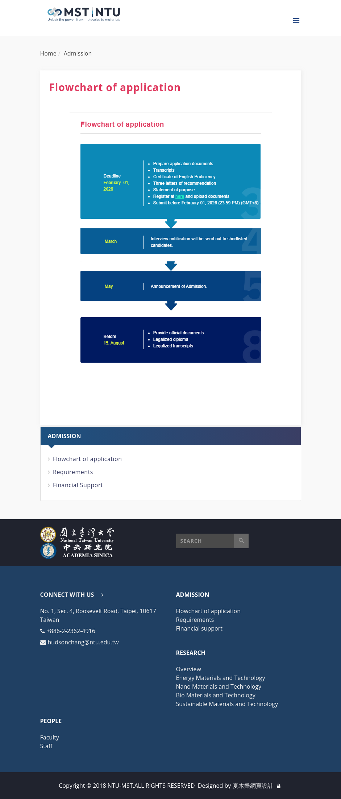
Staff (46, 746)
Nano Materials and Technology (219, 686)
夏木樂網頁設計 (253, 786)
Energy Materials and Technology (220, 678)
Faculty (49, 737)
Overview (188, 669)
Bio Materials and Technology (215, 695)
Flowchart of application (87, 459)
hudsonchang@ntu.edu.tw (83, 642)
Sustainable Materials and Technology (227, 704)
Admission (78, 53)
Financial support (199, 628)
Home (48, 53)
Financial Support (78, 485)
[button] (212, 541)
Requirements (73, 472)
